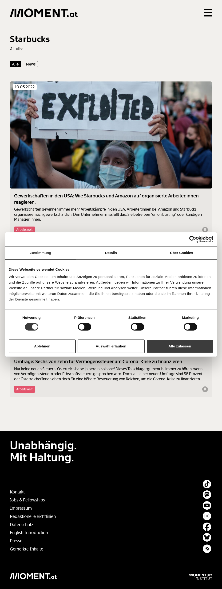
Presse (16, 541)
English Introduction (29, 532)
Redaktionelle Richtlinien (33, 516)
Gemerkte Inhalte (26, 549)
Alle (15, 64)
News (31, 64)
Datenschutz (21, 524)
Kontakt (17, 492)
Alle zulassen (179, 346)
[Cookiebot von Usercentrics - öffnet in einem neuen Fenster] (192, 239)
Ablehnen (42, 346)
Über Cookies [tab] (181, 253)
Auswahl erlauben (111, 346)
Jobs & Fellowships (27, 500)
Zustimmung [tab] (40, 253)
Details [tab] (111, 253)
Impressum (21, 508)
